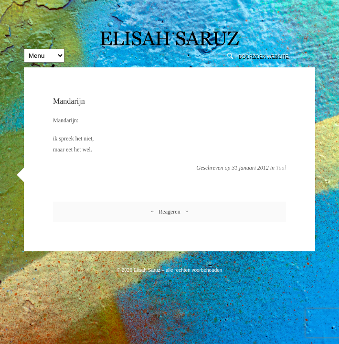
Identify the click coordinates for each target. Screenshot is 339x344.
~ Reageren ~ (169, 211)
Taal (281, 167)
